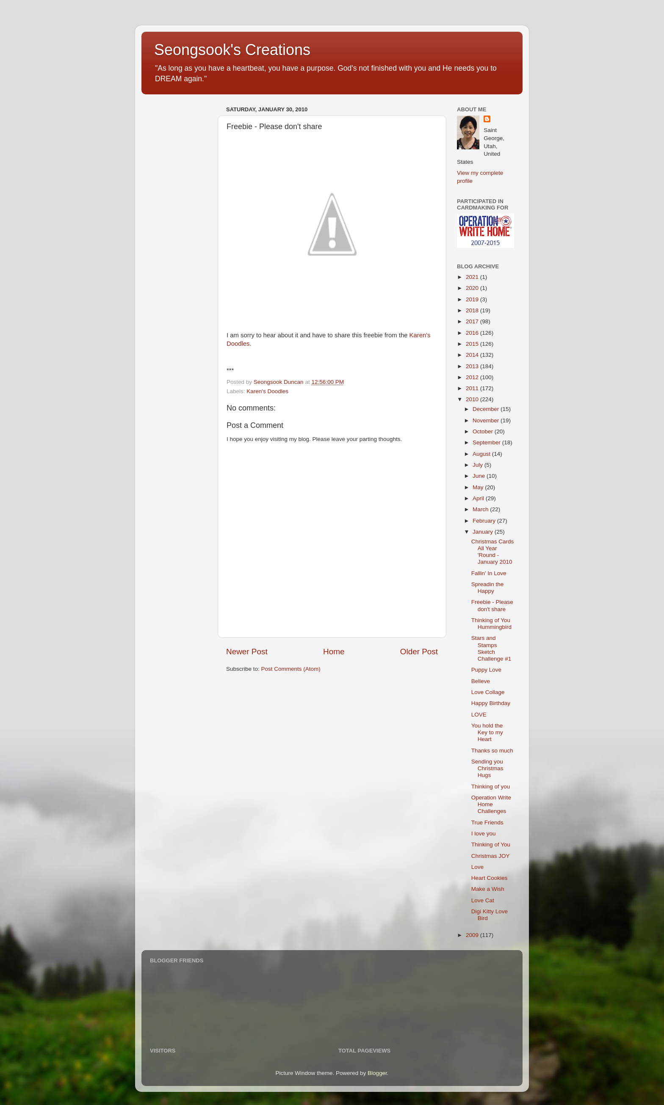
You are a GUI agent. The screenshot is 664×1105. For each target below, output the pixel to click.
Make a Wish (487, 889)
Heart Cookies (489, 878)
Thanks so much (492, 750)
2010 (473, 399)
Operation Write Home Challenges (491, 804)
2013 (473, 366)
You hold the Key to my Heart (487, 732)
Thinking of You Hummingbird (491, 623)
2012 (473, 377)
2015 (473, 344)
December (487, 409)
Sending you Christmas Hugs (487, 768)
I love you (483, 833)
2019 (473, 299)
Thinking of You (490, 844)
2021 (473, 277)
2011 (473, 388)
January (484, 532)
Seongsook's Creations (232, 49)
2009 (473, 935)
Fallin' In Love (488, 573)
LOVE (479, 714)
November (487, 420)
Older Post (419, 651)
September (487, 442)
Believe (480, 681)
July (478, 465)
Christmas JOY (490, 856)
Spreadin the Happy (487, 587)
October (484, 431)
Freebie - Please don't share (492, 605)
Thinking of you (490, 786)
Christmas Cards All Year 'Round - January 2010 (492, 551)
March (481, 509)
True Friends (487, 822)
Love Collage (488, 692)
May (479, 487)
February (485, 521)
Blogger (377, 1073)
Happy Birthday (490, 703)
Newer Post (247, 651)
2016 (473, 333)
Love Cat (482, 900)
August (482, 454)
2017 (473, 321)
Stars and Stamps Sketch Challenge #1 (491, 648)
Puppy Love (486, 670)
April (479, 498)
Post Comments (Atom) (291, 669)
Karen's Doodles (267, 391)
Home (333, 651)
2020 (473, 288)
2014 (473, 355)
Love (477, 867)
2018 (473, 310)
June (480, 476)
